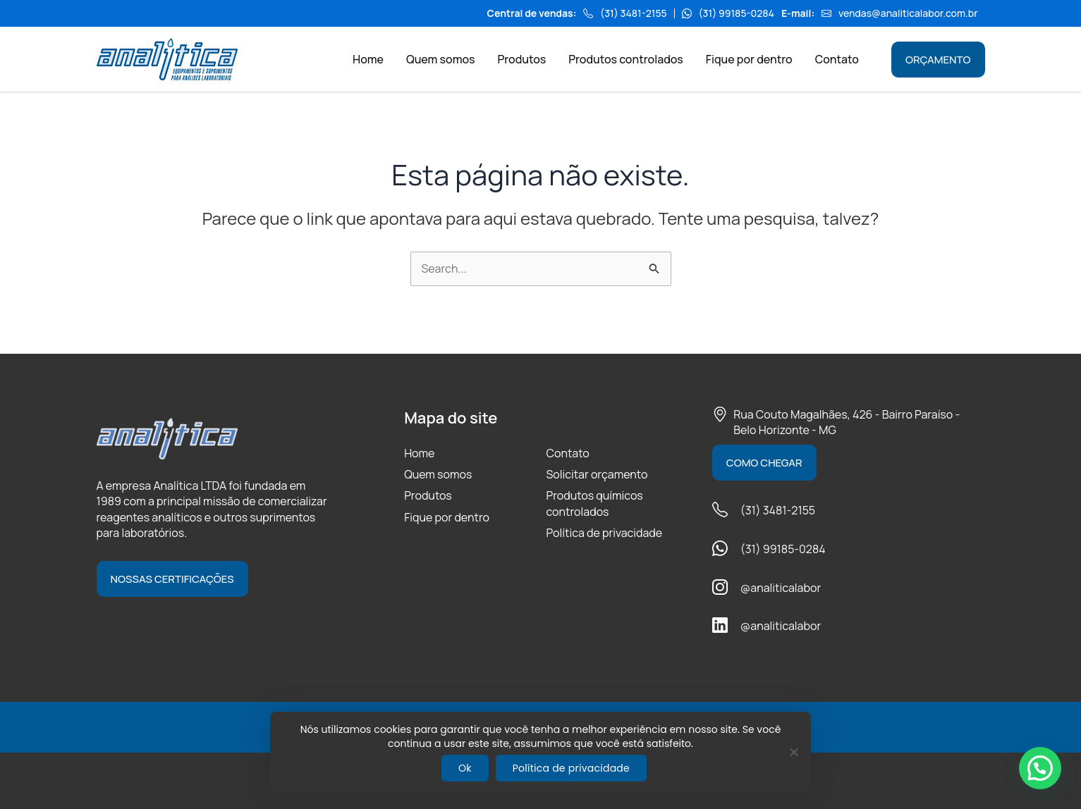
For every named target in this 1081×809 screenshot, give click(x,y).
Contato (567, 453)
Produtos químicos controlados (594, 503)
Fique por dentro (446, 517)
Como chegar (764, 462)
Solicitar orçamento (596, 474)
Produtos (428, 495)
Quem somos (438, 474)
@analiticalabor (780, 587)
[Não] (793, 752)
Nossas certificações (172, 579)
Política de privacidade (604, 533)
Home (419, 453)
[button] (1040, 768)
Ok (465, 768)
